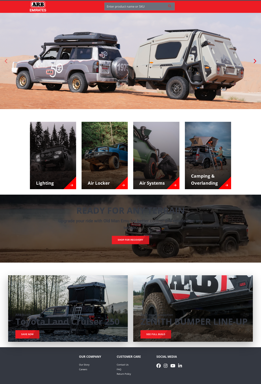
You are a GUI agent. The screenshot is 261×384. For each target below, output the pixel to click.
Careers (83, 369)
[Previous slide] (6, 61)
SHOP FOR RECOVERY (130, 240)
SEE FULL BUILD (155, 334)
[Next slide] (254, 61)
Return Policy (124, 373)
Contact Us (123, 364)
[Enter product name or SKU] (136, 6)
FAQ (119, 369)
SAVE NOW (27, 334)
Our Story (84, 364)
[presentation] (130, 192)
